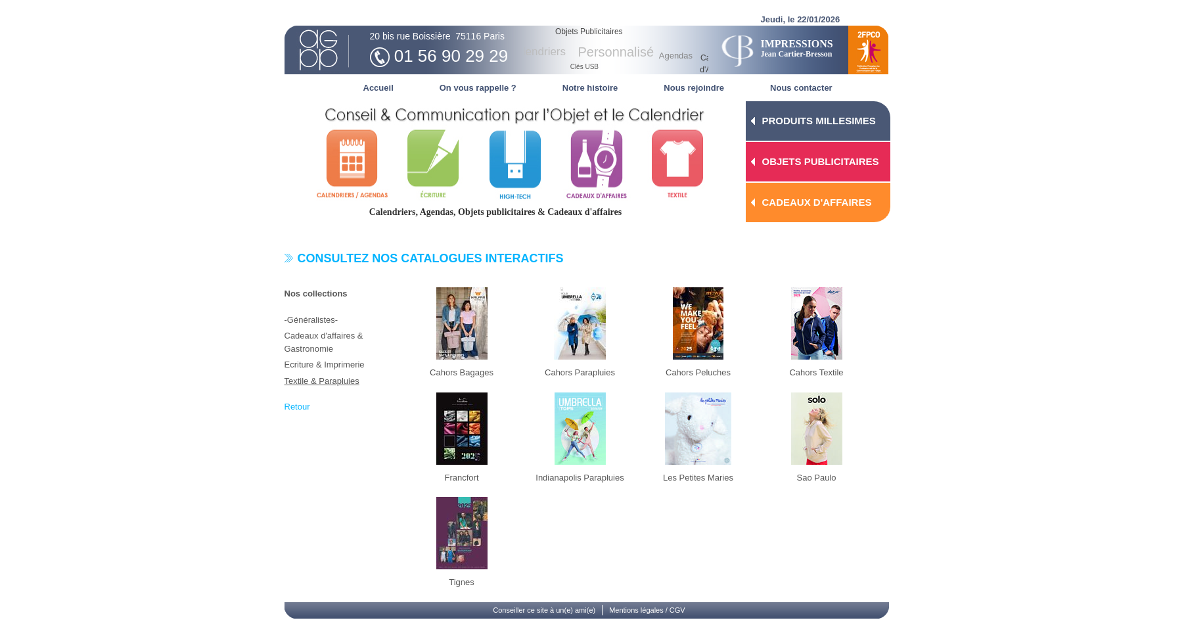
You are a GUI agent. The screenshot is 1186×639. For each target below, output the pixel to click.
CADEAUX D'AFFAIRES (817, 202)
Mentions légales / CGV (647, 610)
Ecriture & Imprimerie (325, 364)
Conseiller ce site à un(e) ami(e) (544, 610)
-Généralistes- (311, 320)
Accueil (378, 88)
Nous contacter (801, 88)
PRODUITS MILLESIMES (819, 120)
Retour (297, 407)
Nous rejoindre (694, 88)
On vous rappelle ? (478, 88)
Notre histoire (590, 88)
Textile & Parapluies (322, 381)
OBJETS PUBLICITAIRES (820, 161)
